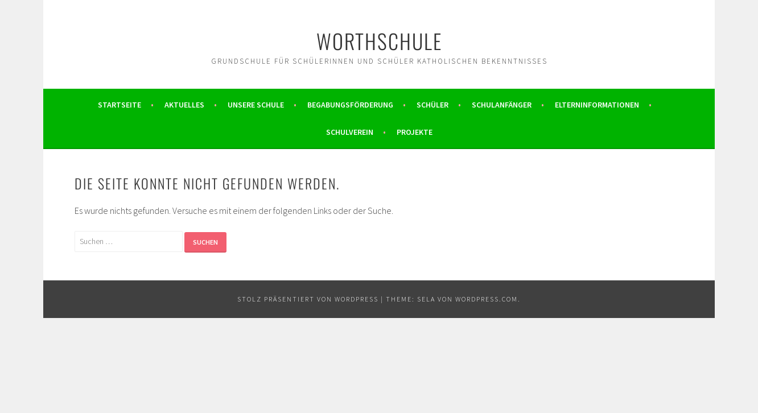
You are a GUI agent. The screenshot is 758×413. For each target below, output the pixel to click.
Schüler (432, 105)
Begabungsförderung (350, 105)
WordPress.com (486, 299)
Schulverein (349, 132)
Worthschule (379, 41)
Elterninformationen (597, 105)
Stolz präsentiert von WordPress (307, 299)
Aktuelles (184, 105)
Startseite (119, 105)
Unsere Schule (256, 105)
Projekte (414, 132)
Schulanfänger (502, 105)
